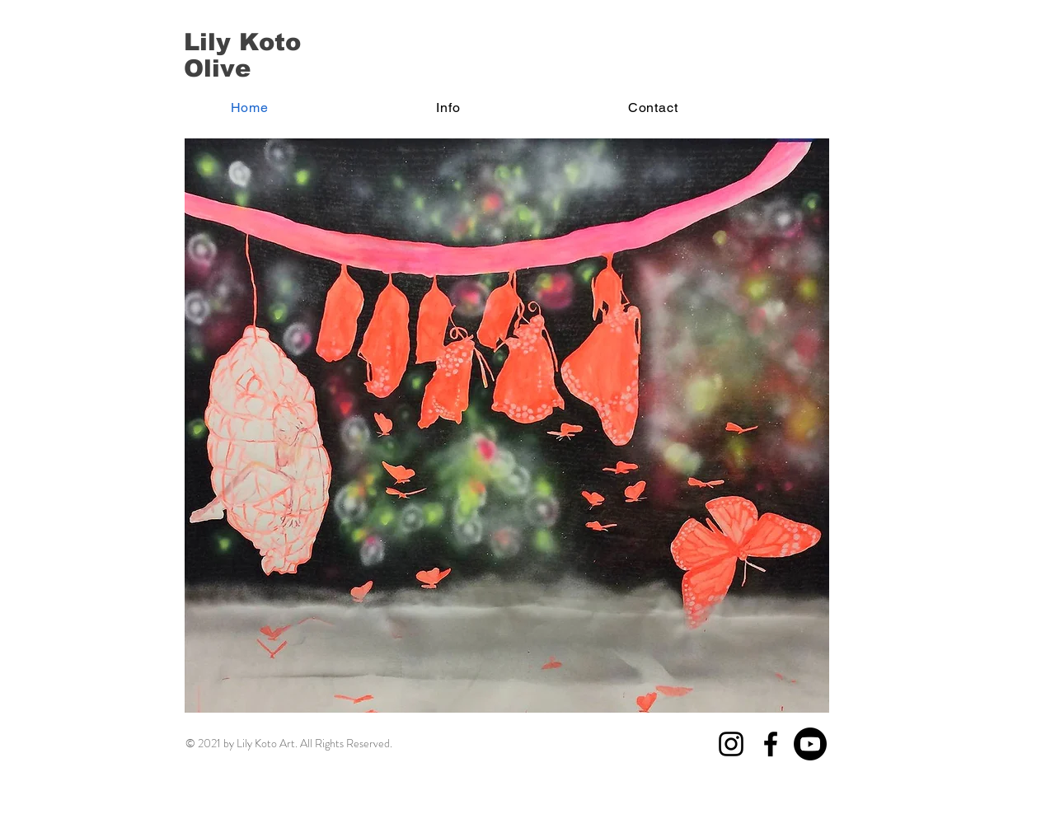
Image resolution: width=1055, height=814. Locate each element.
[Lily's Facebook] (770, 743)
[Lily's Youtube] (810, 743)
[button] (449, 107)
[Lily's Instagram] (731, 743)
